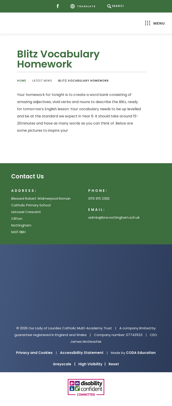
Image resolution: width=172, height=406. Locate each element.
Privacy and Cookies (34, 352)
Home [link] (21, 80)
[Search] (116, 6)
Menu (154, 23)
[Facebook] (58, 6)
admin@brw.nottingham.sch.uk (114, 217)
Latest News (42, 80)
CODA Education (141, 352)
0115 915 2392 (99, 198)
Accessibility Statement (81, 352)
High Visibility (91, 364)
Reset (114, 364)
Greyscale (64, 364)
